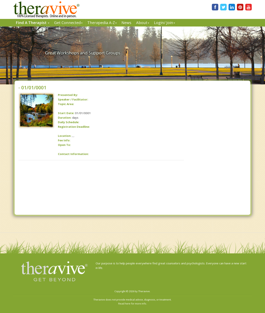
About (142, 22)
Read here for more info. (132, 303)
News (126, 22)
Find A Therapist (32, 22)
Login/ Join (164, 22)
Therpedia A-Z (102, 22)
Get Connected (68, 22)
